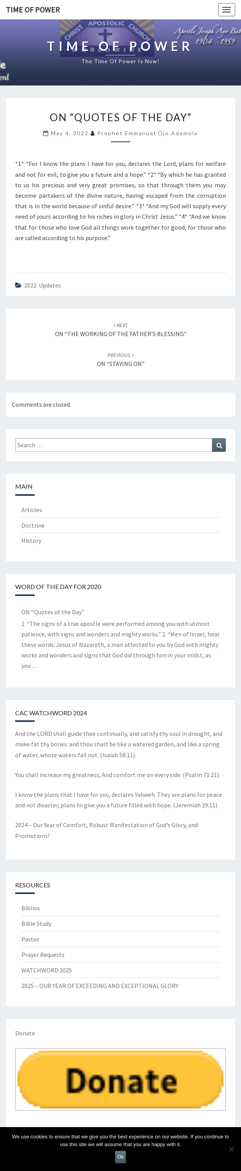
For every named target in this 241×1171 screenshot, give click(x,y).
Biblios (30, 908)
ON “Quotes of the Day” (52, 612)
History (31, 540)
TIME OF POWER (33, 9)
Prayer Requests (43, 954)
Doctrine (33, 525)
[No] (231, 1149)
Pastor (30, 939)
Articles (31, 510)
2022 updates (42, 285)
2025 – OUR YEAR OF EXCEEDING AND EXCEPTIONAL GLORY (99, 986)
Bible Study (36, 923)
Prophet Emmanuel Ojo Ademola (147, 133)
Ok (120, 1157)
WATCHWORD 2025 (46, 970)
